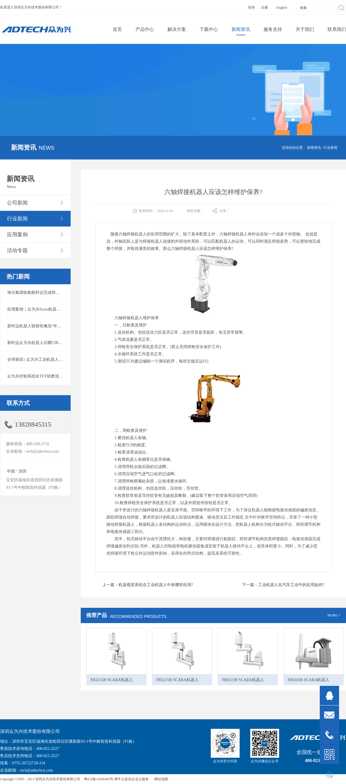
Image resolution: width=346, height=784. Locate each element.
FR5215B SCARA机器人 (177, 680)
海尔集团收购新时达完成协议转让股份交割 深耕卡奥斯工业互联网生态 (70, 292)
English (282, 7)
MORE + (334, 615)
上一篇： (147, 585)
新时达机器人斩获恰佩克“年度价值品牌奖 (44, 326)
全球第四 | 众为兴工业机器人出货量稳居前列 (47, 359)
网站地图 (160, 779)
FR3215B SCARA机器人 (112, 680)
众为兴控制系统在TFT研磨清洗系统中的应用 (47, 376)
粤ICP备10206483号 (99, 779)
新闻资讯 (314, 148)
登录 (251, 7)
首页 (117, 29)
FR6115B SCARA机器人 (243, 680)
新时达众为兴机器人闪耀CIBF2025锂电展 (44, 343)
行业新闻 (330, 148)
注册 (264, 7)
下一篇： (283, 585)
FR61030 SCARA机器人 (308, 680)
